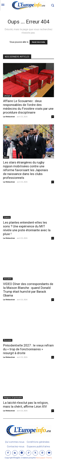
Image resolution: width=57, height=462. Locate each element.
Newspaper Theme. (44, 457)
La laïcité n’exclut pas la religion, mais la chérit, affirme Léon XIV (25, 404)
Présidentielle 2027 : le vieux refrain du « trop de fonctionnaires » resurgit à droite (28, 349)
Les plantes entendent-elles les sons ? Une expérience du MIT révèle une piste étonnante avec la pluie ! (26, 228)
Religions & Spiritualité (13, 397)
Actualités (8, 279)
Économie (7, 340)
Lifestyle (7, 96)
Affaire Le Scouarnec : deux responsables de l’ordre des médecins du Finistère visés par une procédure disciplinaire (28, 106)
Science (7, 217)
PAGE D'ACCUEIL (38, 42)
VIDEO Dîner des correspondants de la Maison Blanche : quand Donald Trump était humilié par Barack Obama (28, 289)
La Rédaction (9, 116)
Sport (6, 157)
